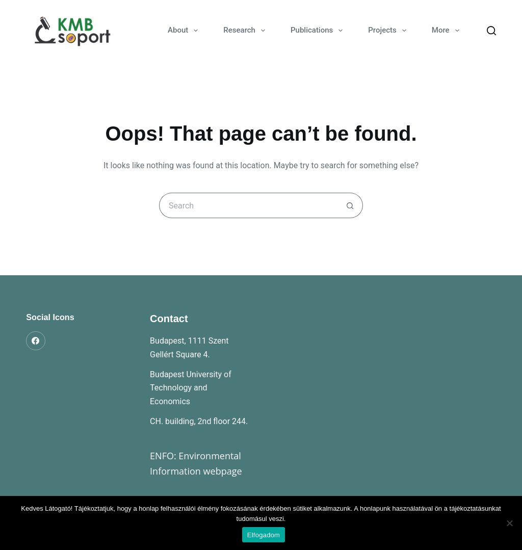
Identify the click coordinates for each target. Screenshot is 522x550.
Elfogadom (263, 535)
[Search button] (350, 205)
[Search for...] (248, 205)
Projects (389, 30)
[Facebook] (35, 341)
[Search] (491, 30)
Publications (319, 30)
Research (246, 30)
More (447, 30)
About (185, 30)
